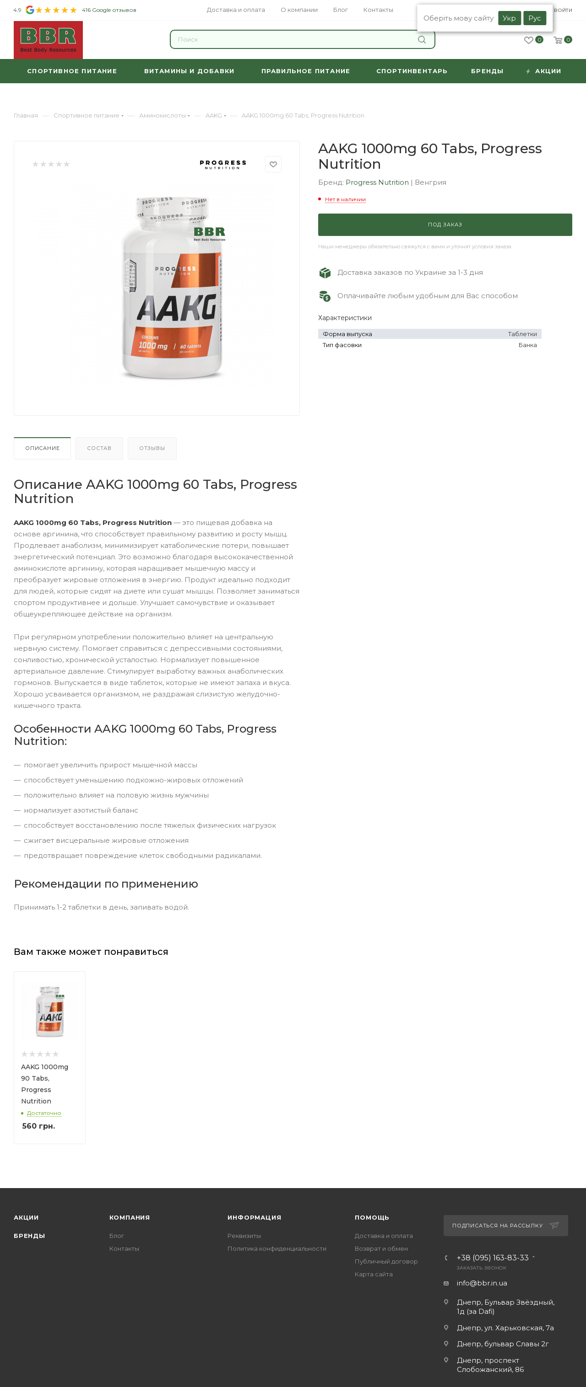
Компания (129, 1217)
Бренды (29, 1235)
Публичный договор (386, 1261)
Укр (509, 18)
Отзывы (152, 448)
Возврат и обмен (381, 1248)
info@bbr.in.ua (482, 1283)
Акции (26, 1217)
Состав (99, 448)
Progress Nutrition (378, 182)
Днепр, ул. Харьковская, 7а (505, 1327)
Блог (116, 1235)
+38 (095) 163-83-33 (493, 1258)
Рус (534, 18)
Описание (42, 448)
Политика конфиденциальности (277, 1248)
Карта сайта (374, 1274)
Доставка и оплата (384, 1235)
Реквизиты (244, 1235)
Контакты (124, 1248)
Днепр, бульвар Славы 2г (503, 1343)
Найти (422, 39)
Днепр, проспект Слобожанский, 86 (490, 1365)
